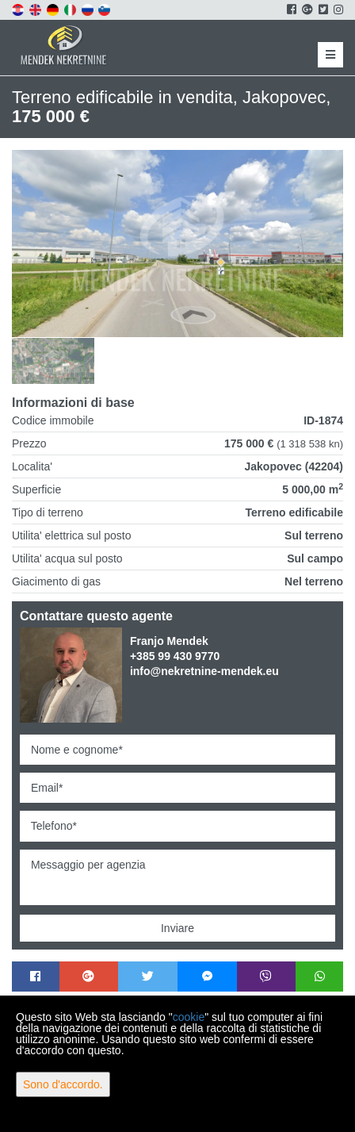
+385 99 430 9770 (174, 656)
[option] (53, 360)
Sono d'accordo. (63, 1084)
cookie (188, 1017)
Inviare (177, 928)
